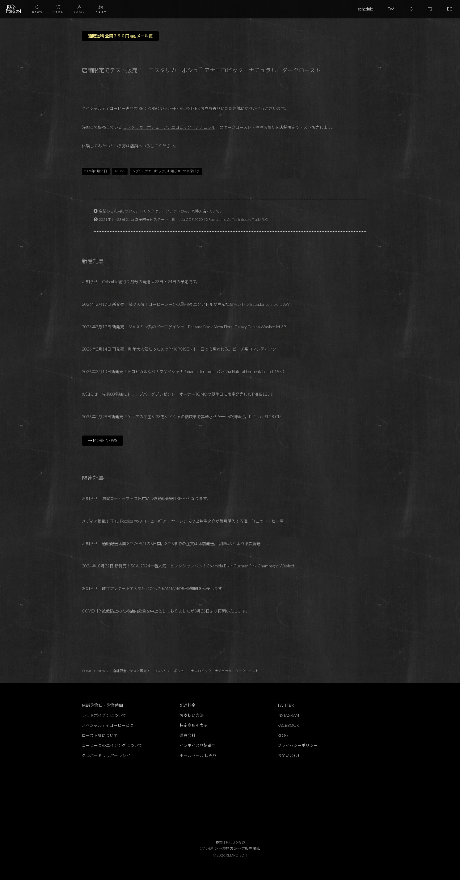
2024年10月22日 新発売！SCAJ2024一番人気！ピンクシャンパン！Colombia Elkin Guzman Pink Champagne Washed (188, 565)
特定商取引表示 (193, 725)
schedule (365, 8)
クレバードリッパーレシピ (106, 755)
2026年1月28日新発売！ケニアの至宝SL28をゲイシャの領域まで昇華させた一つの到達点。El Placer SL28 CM (181, 416)
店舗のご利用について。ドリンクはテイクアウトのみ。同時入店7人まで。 (161, 211)
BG (450, 8)
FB (430, 8)
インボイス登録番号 (197, 745)
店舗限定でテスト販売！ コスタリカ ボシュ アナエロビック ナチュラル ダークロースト (186, 671)
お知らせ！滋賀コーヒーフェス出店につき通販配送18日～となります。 (146, 498)
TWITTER (285, 705)
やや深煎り (191, 171)
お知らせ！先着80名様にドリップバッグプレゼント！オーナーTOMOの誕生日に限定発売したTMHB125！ (178, 394)
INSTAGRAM (288, 715)
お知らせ (174, 171)
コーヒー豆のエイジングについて (112, 745)
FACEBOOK (288, 725)
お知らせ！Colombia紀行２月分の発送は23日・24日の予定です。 (141, 281)
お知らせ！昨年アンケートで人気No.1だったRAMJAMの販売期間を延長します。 (154, 588)
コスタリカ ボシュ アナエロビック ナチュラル (169, 127)
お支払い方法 (191, 715)
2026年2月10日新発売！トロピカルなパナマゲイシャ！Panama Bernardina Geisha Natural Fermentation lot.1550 (183, 371)
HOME (87, 671)
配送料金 (187, 705)
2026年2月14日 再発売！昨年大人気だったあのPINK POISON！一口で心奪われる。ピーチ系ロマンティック (179, 349)
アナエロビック (153, 171)
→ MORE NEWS (102, 440)
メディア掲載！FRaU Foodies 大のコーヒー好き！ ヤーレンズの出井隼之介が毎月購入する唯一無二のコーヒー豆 (183, 521)
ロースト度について (100, 735)
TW (391, 8)
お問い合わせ (289, 755)
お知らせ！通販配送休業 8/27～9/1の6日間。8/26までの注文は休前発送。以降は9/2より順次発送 (171, 543)
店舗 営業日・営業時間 (102, 705)
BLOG (282, 735)
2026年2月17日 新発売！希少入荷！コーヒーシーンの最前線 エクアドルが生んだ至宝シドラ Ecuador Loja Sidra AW (186, 304)
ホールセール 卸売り (198, 755)
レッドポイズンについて (104, 715)
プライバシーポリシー (297, 745)
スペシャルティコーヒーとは (107, 725)
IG (411, 8)
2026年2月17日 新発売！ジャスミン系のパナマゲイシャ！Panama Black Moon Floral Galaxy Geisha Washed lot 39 (184, 326)
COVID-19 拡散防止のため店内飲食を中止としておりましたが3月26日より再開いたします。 (166, 610)
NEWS (120, 171)
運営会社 (187, 735)
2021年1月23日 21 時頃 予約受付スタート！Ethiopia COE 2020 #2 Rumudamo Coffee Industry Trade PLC (183, 219)
